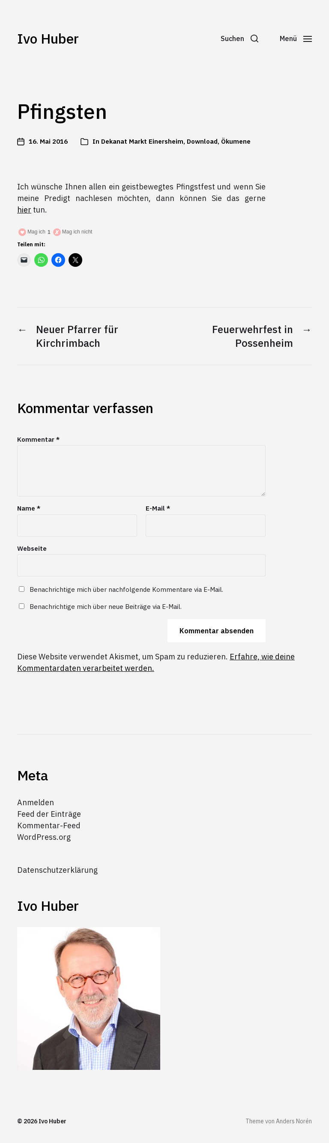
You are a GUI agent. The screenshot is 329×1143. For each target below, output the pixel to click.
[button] (239, 38)
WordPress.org (44, 837)
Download (202, 141)
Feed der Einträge (49, 814)
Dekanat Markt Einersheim (142, 141)
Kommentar (38, 439)
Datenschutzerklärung (57, 870)
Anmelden (35, 802)
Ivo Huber (48, 38)
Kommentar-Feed (49, 825)
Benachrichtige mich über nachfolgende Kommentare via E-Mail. (126, 589)
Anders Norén (294, 1121)
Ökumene (236, 141)
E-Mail (158, 508)
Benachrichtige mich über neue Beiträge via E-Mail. (106, 607)
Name (28, 508)
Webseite (32, 548)
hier (24, 210)
